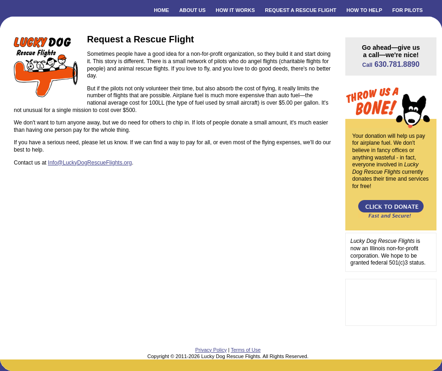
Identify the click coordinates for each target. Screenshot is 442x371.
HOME (161, 10)
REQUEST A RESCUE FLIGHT (301, 10)
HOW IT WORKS (235, 10)
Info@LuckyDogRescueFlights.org (90, 162)
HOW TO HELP (364, 10)
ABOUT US (192, 10)
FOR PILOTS (407, 10)
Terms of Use (246, 350)
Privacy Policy (211, 350)
